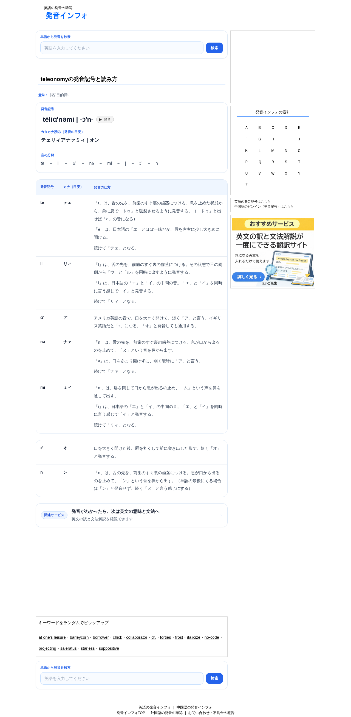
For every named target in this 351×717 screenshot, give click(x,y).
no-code (212, 637)
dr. (153, 637)
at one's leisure (52, 637)
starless (88, 648)
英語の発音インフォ (155, 707)
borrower (101, 637)
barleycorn (79, 637)
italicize (193, 637)
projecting (47, 648)
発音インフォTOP (131, 713)
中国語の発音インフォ (194, 707)
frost (179, 637)
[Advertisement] (193, 12)
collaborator (136, 637)
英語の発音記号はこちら (252, 201)
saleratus (68, 648)
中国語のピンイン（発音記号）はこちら (264, 206)
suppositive (109, 648)
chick (117, 637)
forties (165, 637)
